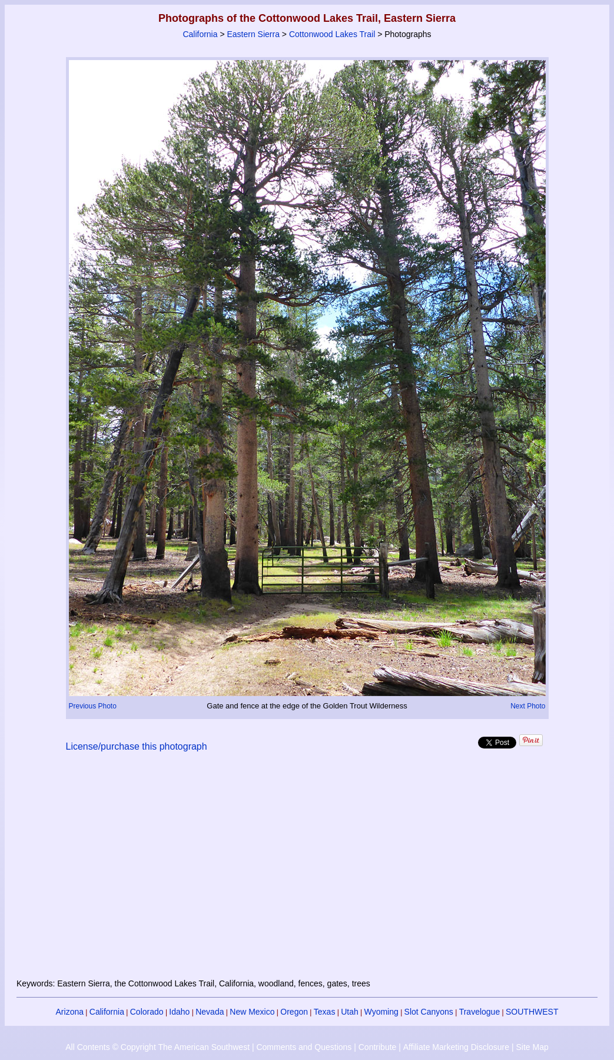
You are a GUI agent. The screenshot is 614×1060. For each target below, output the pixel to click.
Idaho (179, 1011)
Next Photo (527, 706)
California (199, 34)
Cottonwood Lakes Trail (332, 34)
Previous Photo (93, 706)
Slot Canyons (428, 1011)
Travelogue (479, 1011)
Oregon (294, 1011)
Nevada (209, 1011)
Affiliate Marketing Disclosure (456, 1047)
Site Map (532, 1047)
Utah (350, 1011)
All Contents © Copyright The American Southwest (157, 1047)
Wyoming (381, 1011)
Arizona (70, 1011)
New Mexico (252, 1011)
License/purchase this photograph (136, 746)
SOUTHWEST (532, 1011)
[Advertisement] (307, 872)
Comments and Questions (303, 1047)
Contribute (378, 1047)
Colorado (147, 1011)
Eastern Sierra (253, 34)
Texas (325, 1011)
